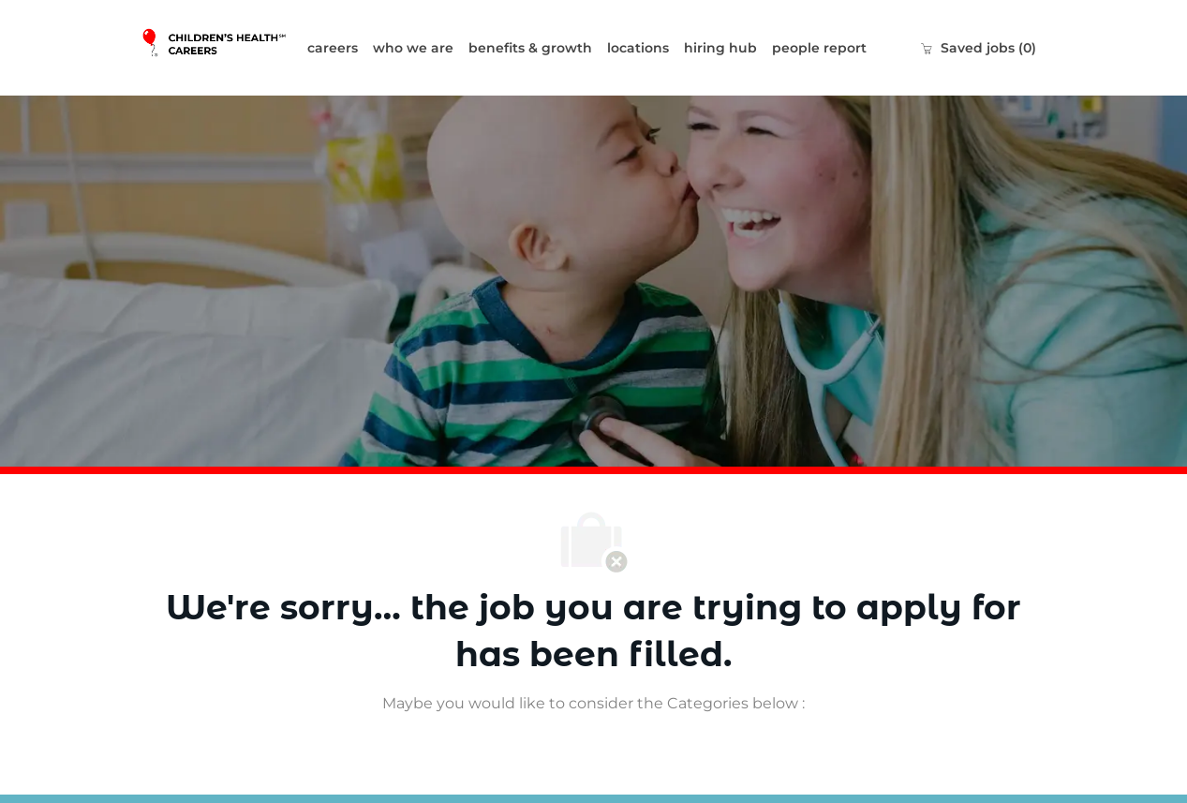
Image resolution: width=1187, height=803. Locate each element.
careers (332, 47)
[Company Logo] (220, 47)
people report (819, 47)
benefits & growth (530, 47)
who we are (413, 47)
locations (638, 47)
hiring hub (720, 47)
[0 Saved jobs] (978, 47)
